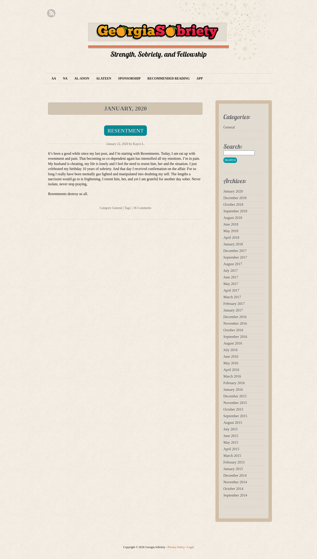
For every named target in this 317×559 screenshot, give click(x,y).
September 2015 (235, 416)
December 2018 (235, 198)
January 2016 (233, 390)
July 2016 (230, 350)
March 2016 (232, 376)
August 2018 (232, 218)
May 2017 (230, 284)
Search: (232, 146)
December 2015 (235, 396)
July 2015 (230, 429)
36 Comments (142, 208)
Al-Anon (81, 78)
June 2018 (230, 224)
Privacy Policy (176, 547)
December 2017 (235, 251)
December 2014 (235, 475)
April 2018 (231, 238)
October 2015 (233, 409)
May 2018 (230, 231)
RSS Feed (51, 13)
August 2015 (232, 423)
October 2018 (233, 204)
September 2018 (235, 211)
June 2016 (230, 356)
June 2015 (230, 436)
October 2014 (233, 489)
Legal (190, 547)
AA (53, 78)
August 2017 (232, 264)
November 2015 (235, 403)
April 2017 (231, 290)
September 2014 (235, 495)
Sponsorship (129, 78)
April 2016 (231, 370)
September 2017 (235, 257)
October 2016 (233, 330)
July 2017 (230, 271)
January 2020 (233, 191)
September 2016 (235, 337)
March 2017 (232, 297)
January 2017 (233, 310)
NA (65, 78)
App (200, 78)
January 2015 (233, 469)
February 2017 (234, 304)
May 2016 (230, 363)
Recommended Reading (168, 78)
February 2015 (234, 462)
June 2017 (230, 277)
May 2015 (230, 442)
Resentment (125, 131)
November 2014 (235, 482)
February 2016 (234, 383)
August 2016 (232, 343)
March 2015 (232, 456)
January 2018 (233, 244)
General (117, 208)
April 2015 (231, 449)
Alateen (103, 78)
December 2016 (235, 317)
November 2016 (235, 323)
